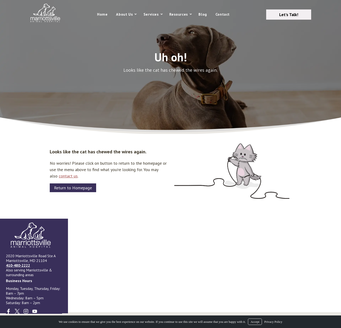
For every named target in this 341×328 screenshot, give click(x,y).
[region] (170, 67)
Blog (202, 14)
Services (151, 14)
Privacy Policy (273, 322)
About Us (124, 14)
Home (102, 14)
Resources (178, 14)
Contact (222, 14)
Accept (255, 322)
